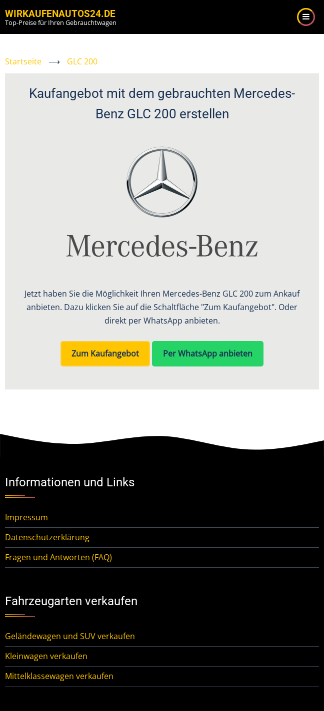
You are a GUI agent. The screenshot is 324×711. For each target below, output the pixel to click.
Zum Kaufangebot (105, 353)
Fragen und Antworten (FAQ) (58, 557)
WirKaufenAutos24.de (60, 13)
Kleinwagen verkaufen (46, 656)
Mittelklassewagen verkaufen (59, 676)
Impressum (26, 517)
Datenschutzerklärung (47, 537)
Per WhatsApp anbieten (207, 353)
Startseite (23, 61)
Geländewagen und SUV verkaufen (70, 636)
